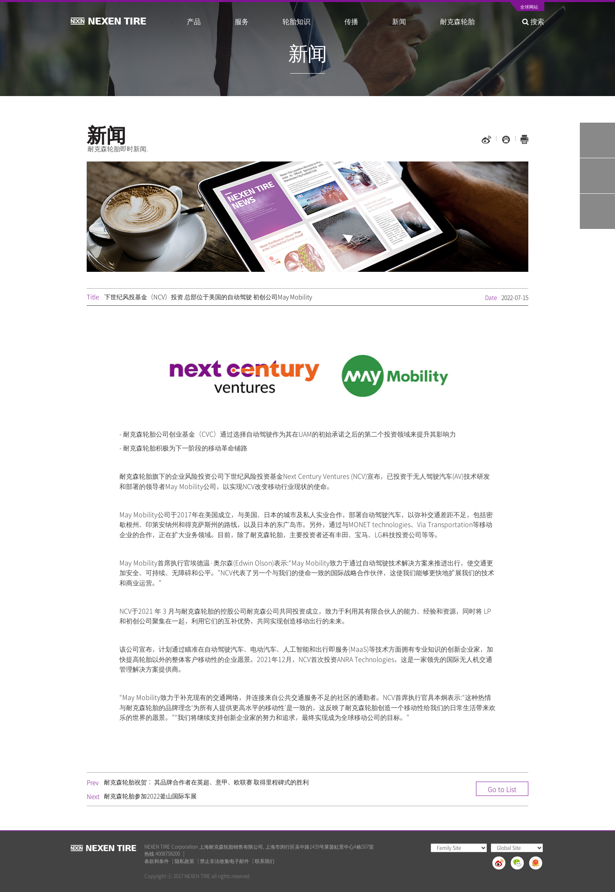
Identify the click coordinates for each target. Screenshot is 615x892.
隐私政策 (184, 861)
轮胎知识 (296, 21)
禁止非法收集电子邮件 (224, 861)
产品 (194, 21)
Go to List (502, 789)
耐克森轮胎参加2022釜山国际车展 (150, 795)
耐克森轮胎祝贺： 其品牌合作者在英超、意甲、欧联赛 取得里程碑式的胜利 (206, 782)
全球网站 (529, 7)
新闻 (399, 21)
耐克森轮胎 (457, 21)
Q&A (597, 175)
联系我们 (264, 861)
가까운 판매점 (597, 211)
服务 (242, 21)
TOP (597, 246)
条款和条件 (156, 861)
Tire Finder (597, 140)
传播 (351, 21)
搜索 (533, 21)
